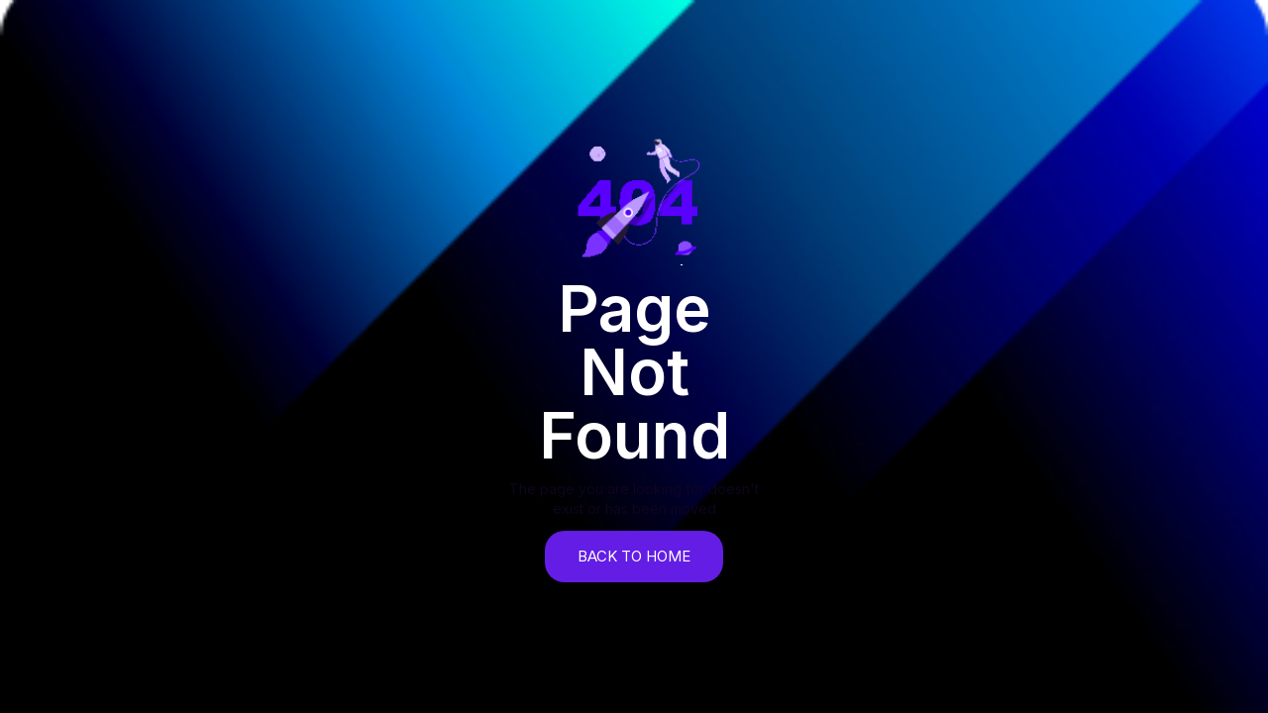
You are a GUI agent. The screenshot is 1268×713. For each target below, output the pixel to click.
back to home (634, 556)
